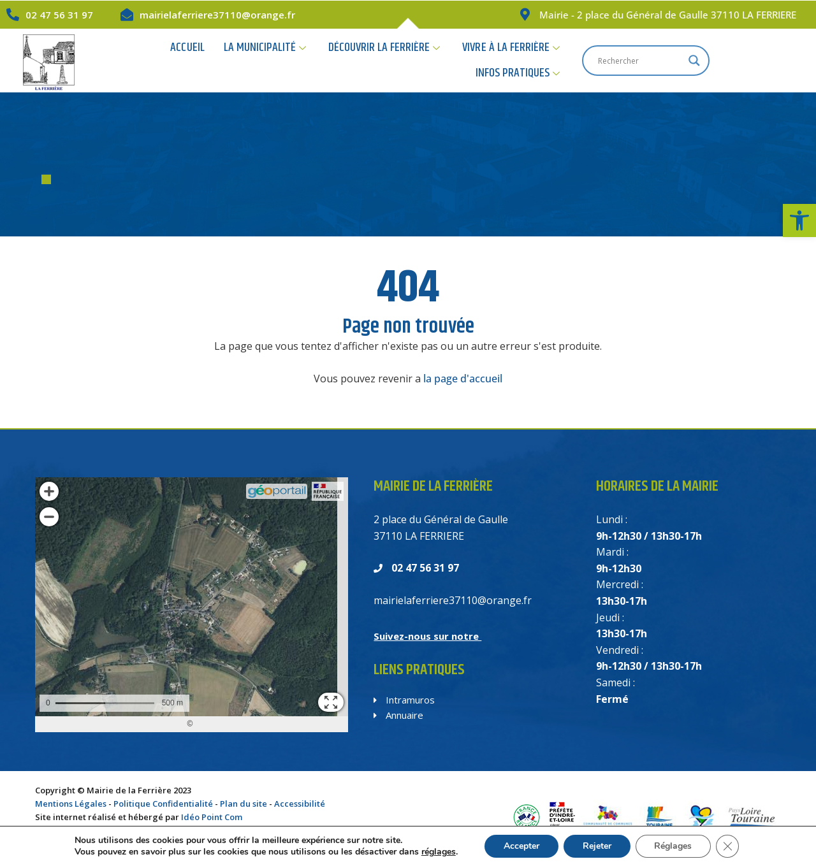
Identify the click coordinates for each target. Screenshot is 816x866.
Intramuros (404, 699)
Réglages (673, 846)
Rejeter (597, 846)
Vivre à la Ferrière (494, 60)
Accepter (521, 846)
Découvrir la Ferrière (367, 60)
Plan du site (243, 803)
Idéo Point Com (211, 817)
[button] (799, 220)
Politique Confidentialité (163, 803)
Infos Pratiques (607, 60)
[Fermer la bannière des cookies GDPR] (728, 846)
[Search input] (733, 60)
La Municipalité (248, 60)
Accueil (171, 60)
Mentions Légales (70, 803)
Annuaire (398, 715)
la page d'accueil (462, 379)
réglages (438, 852)
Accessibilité (299, 803)
